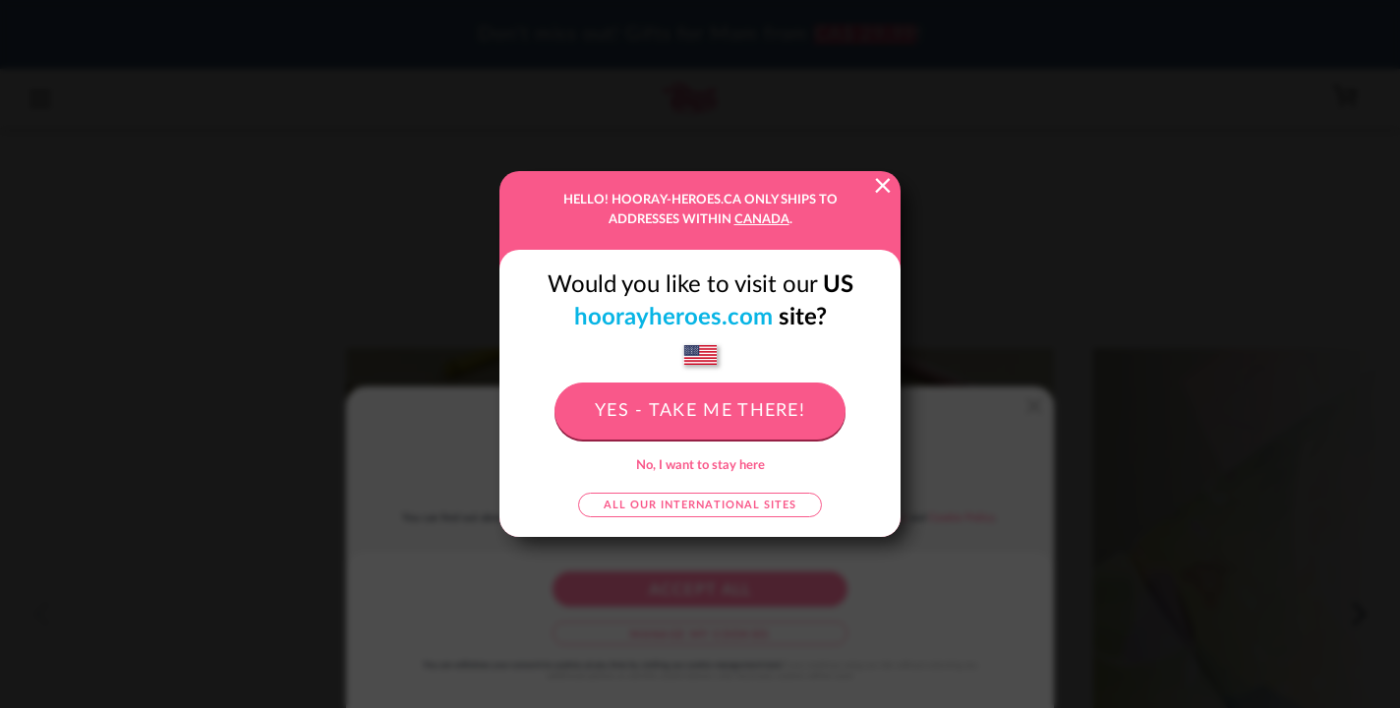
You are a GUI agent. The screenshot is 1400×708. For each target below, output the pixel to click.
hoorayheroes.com (673, 317)
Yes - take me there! (700, 411)
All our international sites (700, 505)
